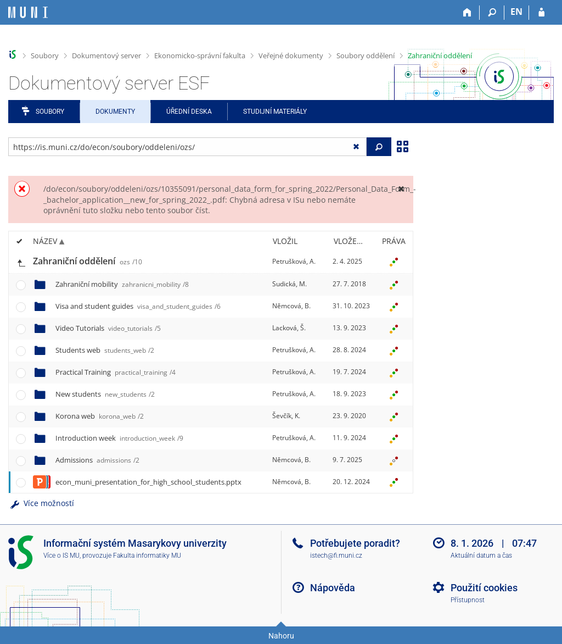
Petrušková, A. (294, 261)
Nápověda (332, 587)
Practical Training (115, 372)
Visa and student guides (138, 306)
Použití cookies (484, 587)
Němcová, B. (291, 305)
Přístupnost (468, 600)
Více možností (41, 503)
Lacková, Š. (289, 327)
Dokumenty (115, 111)
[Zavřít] (400, 189)
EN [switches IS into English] (516, 11)
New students (105, 394)
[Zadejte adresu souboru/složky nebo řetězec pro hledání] (187, 146)
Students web (104, 350)
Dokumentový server (106, 55)
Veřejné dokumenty (290, 55)
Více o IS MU (61, 555)
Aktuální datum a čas (481, 555)
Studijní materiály (275, 111)
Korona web (99, 416)
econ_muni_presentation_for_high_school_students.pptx (148, 482)
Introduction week (119, 438)
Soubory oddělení (365, 55)
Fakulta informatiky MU (147, 555)
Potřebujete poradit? (355, 543)
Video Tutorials (108, 328)
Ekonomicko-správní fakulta (199, 55)
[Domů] (467, 12)
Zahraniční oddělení (440, 55)
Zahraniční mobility (122, 284)
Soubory (45, 55)
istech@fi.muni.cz (336, 555)
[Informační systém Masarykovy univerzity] (28, 12)
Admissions (97, 460)
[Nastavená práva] (393, 262)
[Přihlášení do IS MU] (541, 12)
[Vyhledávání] (492, 12)
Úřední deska (189, 111)
